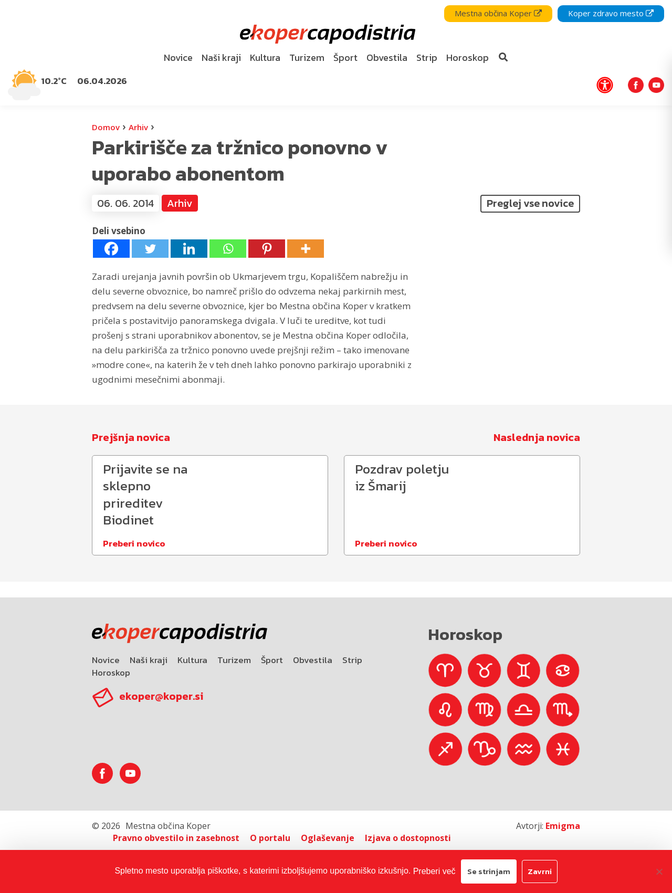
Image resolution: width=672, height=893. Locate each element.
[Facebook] (111, 248)
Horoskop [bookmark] (467, 57)
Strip (352, 660)
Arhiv (138, 127)
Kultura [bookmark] (265, 57)
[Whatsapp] (227, 248)
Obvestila (312, 660)
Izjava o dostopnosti (408, 838)
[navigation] (336, 53)
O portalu (270, 838)
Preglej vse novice (530, 203)
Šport (272, 660)
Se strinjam (488, 871)
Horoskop (111, 672)
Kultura (192, 660)
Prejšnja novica (131, 437)
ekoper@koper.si (161, 696)
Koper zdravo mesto (611, 13)
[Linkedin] (189, 248)
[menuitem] (178, 58)
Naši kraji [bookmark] (221, 57)
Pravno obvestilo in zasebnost (176, 838)
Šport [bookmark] (345, 57)
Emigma (562, 826)
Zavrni (540, 871)
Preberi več (434, 871)
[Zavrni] (659, 871)
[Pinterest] (266, 248)
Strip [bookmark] (426, 57)
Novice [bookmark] (178, 57)
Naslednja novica (537, 437)
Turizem (234, 660)
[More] (305, 248)
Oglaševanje (327, 838)
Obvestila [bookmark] (386, 57)
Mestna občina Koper (498, 13)
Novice (106, 660)
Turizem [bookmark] (306, 57)
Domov (106, 127)
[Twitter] (150, 248)
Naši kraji (148, 660)
